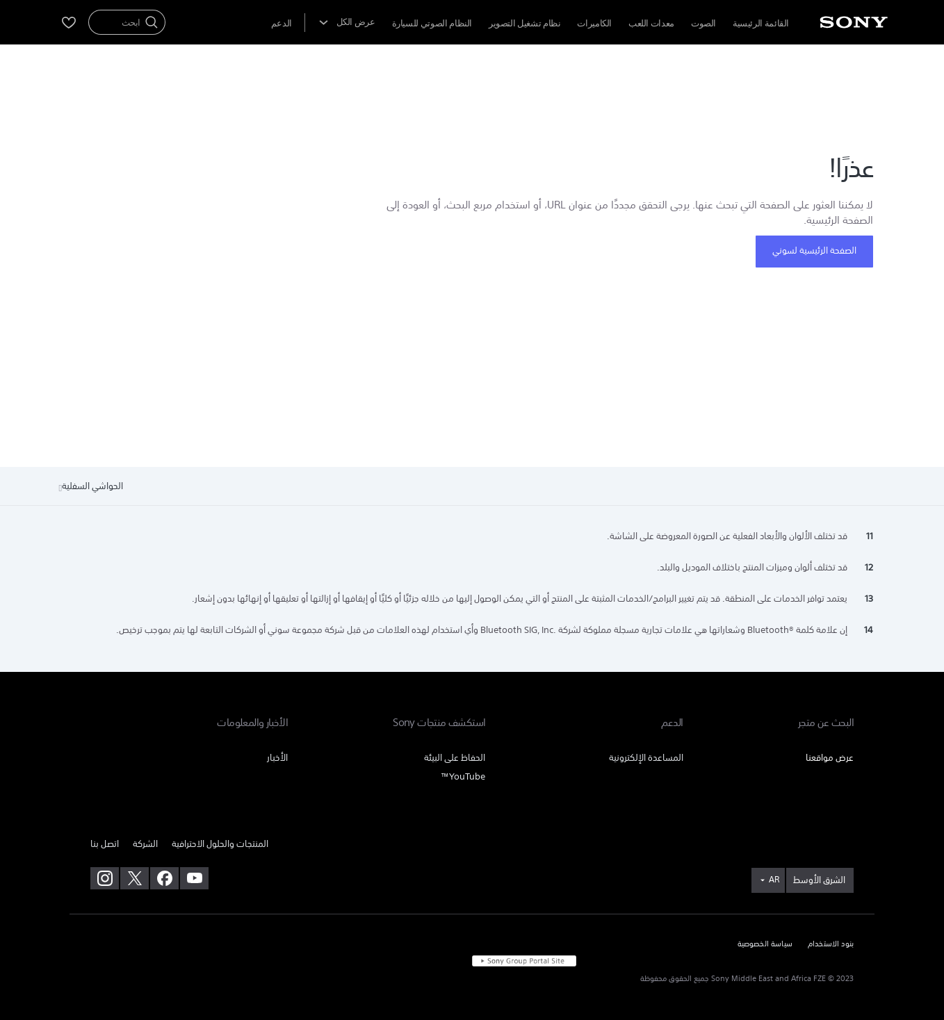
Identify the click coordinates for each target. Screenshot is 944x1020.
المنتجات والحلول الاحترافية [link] (220, 843)
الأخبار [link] (277, 757)
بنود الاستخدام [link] (831, 944)
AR (774, 880)
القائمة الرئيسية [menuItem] (761, 23)
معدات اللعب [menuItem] (651, 23)
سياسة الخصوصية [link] (765, 944)
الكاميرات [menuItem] (594, 23)
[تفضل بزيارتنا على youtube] (194, 878)
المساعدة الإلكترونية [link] (646, 757)
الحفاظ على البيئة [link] (454, 757)
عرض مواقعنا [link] (830, 757)
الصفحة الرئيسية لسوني (814, 250)
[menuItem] (281, 23)
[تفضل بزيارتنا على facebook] (164, 878)
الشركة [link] (145, 843)
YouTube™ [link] (463, 776)
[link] (820, 880)
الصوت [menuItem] (703, 23)
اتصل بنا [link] (104, 843)
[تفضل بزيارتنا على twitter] (134, 878)
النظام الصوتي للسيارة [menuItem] (432, 23)
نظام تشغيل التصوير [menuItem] (524, 23)
